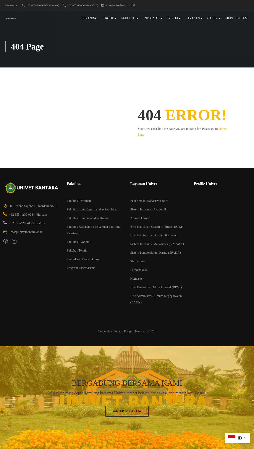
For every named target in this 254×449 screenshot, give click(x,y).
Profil (109, 18)
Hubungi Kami (237, 18)
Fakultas (128, 18)
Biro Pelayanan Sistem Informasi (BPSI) (156, 226)
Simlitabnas (138, 261)
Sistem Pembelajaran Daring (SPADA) (155, 252)
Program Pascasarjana (81, 267)
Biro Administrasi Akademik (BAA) (154, 235)
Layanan (193, 18)
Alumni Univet (140, 218)
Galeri (212, 18)
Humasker (137, 278)
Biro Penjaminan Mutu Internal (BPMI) (156, 287)
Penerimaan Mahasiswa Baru (149, 200)
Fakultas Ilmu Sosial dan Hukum (88, 218)
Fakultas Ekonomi (79, 242)
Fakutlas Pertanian (79, 200)
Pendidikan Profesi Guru (83, 259)
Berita (173, 18)
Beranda (89, 18)
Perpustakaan (139, 270)
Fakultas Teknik (77, 250)
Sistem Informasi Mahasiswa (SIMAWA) (157, 244)
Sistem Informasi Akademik (148, 209)
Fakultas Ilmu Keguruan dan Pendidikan (93, 209)
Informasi (152, 18)
